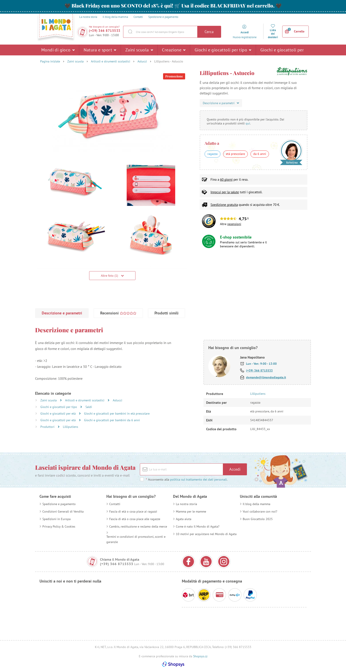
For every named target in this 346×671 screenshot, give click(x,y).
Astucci (142, 61)
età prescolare (235, 154)
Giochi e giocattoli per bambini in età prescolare (117, 413)
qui (248, 123)
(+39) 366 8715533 (104, 30)
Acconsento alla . (187, 479)
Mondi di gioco (58, 50)
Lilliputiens (70, 427)
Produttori (47, 427)
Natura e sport (100, 50)
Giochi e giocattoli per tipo (223, 50)
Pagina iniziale (50, 61)
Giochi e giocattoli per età (282, 51)
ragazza (212, 154)
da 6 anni (259, 154)
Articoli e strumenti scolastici (110, 61)
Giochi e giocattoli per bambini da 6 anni (112, 420)
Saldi (88, 407)
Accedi (235, 469)
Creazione (173, 50)
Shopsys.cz (200, 656)
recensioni (234, 224)
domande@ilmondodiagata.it (266, 377)
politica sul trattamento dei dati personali (198, 479)
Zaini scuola (139, 50)
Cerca (209, 31)
